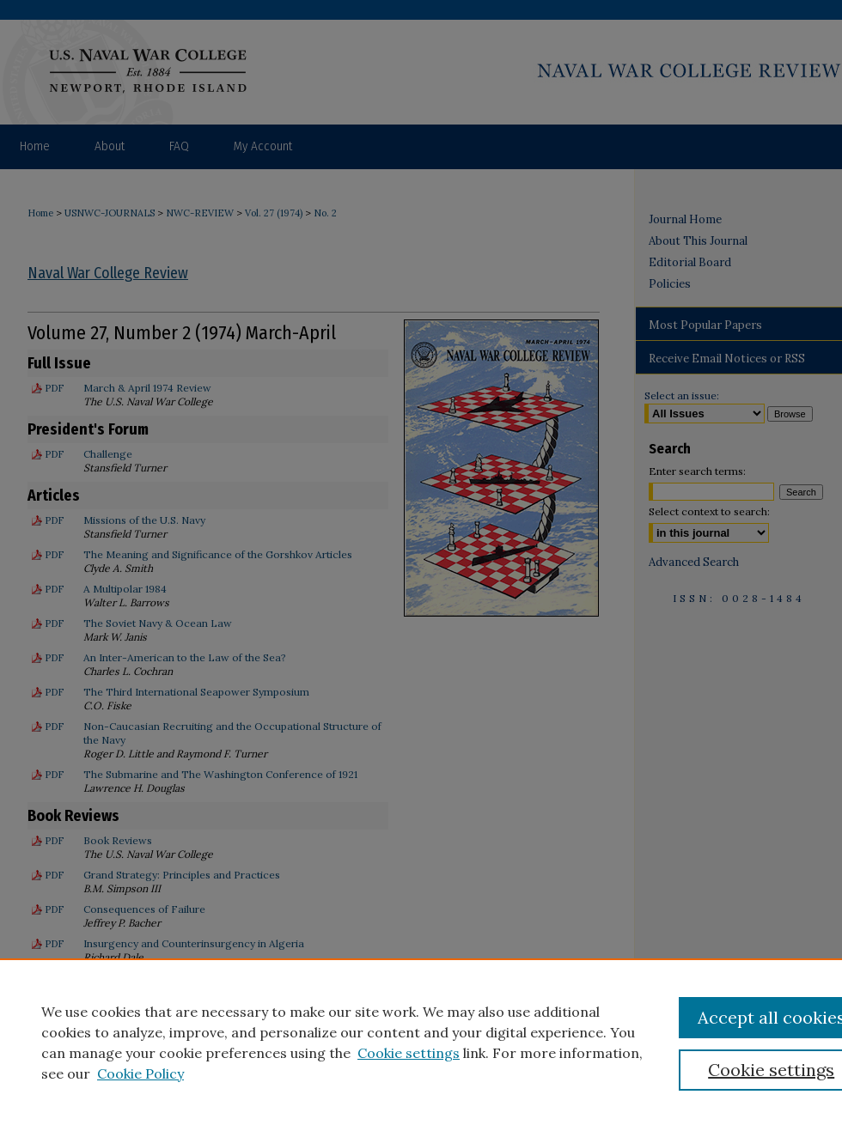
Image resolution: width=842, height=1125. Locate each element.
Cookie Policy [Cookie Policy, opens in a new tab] (140, 1073)
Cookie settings (408, 1052)
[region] (421, 1041)
